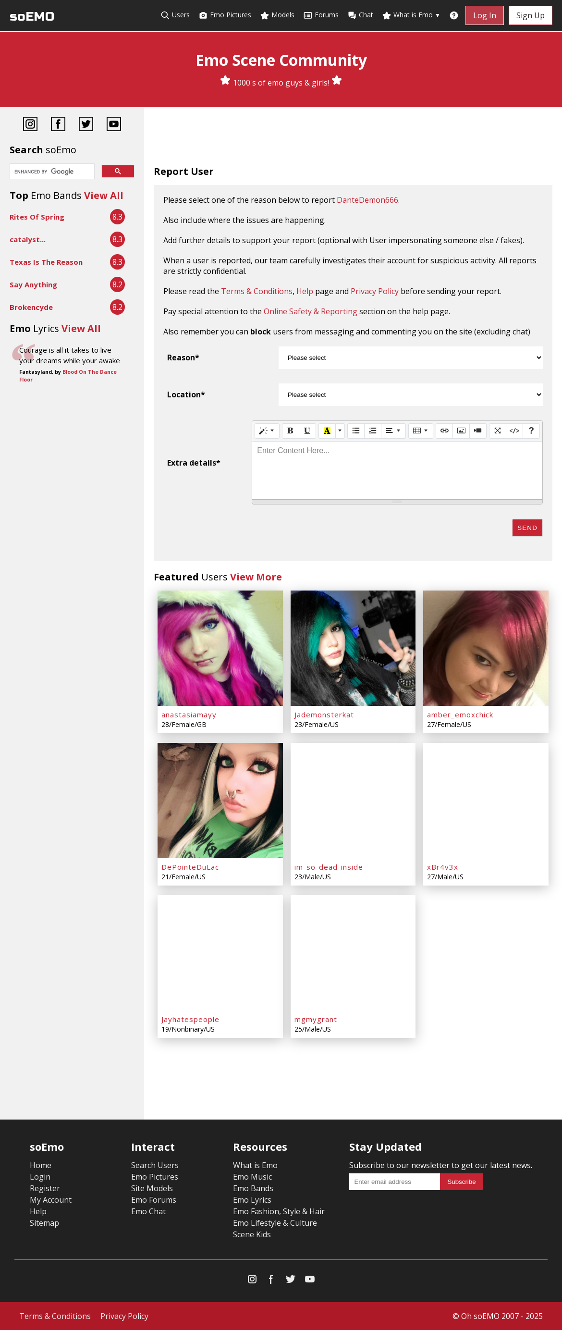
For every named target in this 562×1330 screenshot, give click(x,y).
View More (256, 576)
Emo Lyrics (252, 1200)
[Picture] (461, 431)
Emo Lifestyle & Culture (275, 1223)
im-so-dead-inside (328, 867)
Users (175, 15)
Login (40, 1176)
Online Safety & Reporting (310, 311)
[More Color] (340, 431)
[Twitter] (86, 125)
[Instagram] (30, 125)
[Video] (478, 431)
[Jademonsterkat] (353, 648)
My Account (51, 1200)
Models (277, 15)
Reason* (183, 357)
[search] (51, 172)
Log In (484, 15)
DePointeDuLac (190, 867)
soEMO (32, 16)
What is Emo (411, 15)
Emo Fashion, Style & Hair (279, 1211)
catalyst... (28, 239)
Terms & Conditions (257, 291)
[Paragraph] (393, 431)
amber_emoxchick (460, 714)
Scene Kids (252, 1234)
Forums (321, 15)
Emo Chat (148, 1211)
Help (304, 291)
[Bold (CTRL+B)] (290, 431)
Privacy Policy (375, 291)
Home (40, 1165)
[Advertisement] (353, 138)
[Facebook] (58, 125)
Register (45, 1188)
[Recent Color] (327, 431)
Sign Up (530, 15)
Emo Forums (153, 1200)
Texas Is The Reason (46, 262)
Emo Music (252, 1176)
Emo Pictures (224, 15)
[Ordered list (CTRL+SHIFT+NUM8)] (372, 431)
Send (527, 527)
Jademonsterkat (324, 714)
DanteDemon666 (367, 200)
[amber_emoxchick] (486, 648)
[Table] (420, 431)
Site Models (152, 1188)
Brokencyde (31, 307)
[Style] (267, 431)
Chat (360, 15)
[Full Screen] (497, 431)
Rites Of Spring (37, 217)
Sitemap (44, 1223)
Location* (186, 394)
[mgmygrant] (353, 952)
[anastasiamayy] (220, 648)
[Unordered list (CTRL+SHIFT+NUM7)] (356, 431)
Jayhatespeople (190, 1019)
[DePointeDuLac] (220, 800)
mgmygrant (315, 1019)
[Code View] (514, 431)
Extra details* (193, 462)
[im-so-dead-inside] (353, 800)
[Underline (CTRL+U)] (307, 431)
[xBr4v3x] (486, 800)
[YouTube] (114, 125)
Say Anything (33, 284)
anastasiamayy (189, 714)
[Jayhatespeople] (220, 952)
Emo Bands (253, 1188)
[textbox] (397, 470)
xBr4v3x (442, 867)
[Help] (531, 431)
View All (103, 195)
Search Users (155, 1165)
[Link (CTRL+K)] (444, 431)
